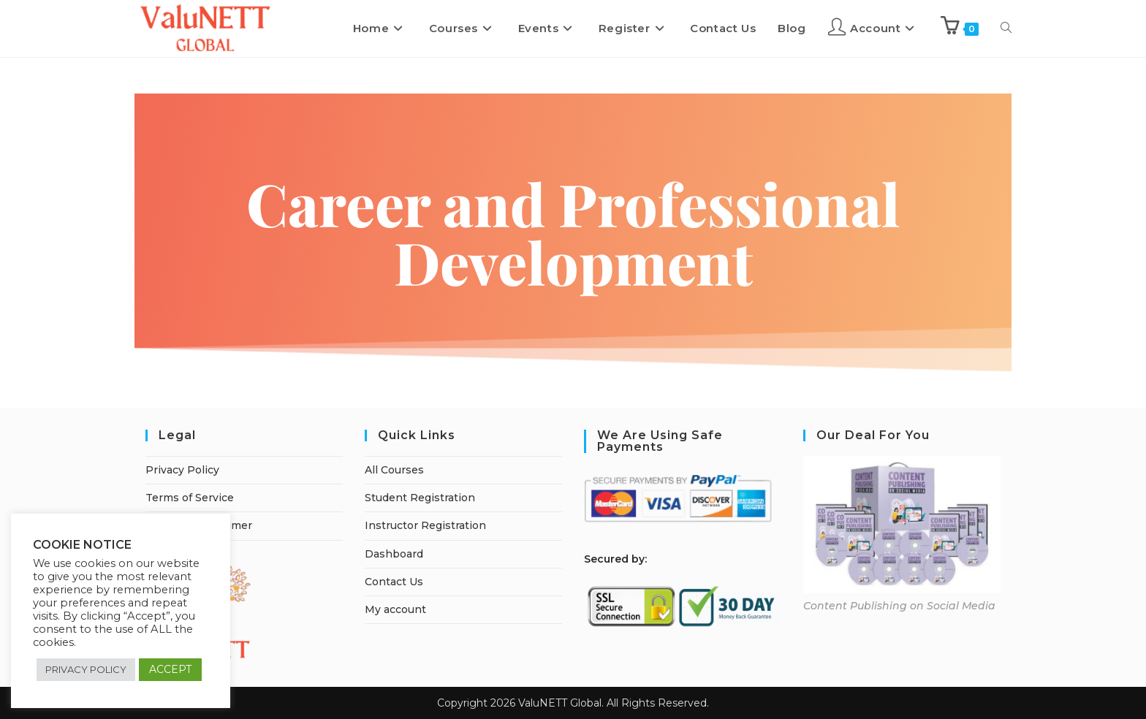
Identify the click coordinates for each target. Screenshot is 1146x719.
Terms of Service (189, 497)
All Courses (394, 469)
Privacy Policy (182, 469)
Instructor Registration (425, 525)
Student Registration (420, 497)
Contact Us (394, 581)
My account (395, 609)
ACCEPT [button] (170, 669)
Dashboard (394, 553)
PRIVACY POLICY (85, 669)
